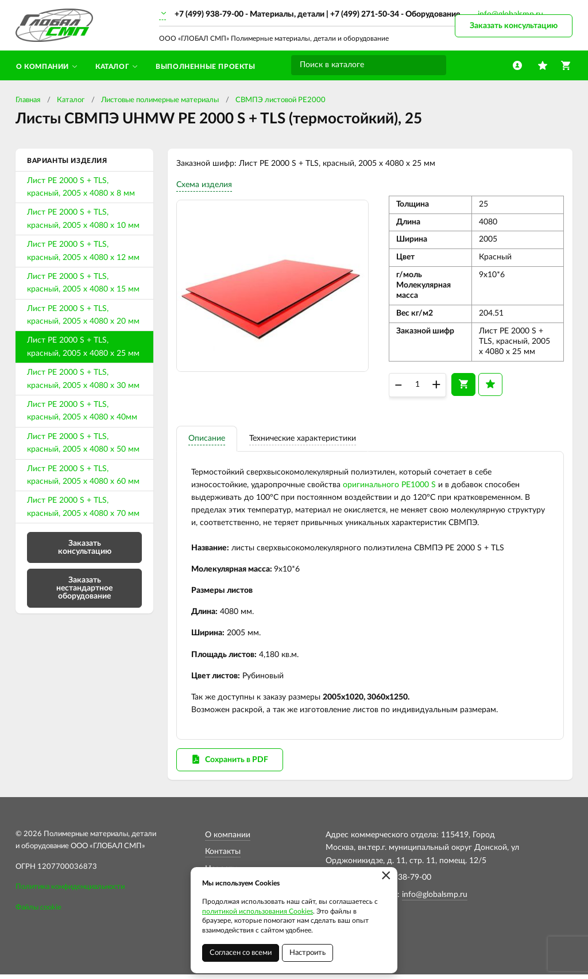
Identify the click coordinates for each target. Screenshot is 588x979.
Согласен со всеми (241, 953)
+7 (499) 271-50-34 (364, 14)
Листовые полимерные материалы (160, 100)
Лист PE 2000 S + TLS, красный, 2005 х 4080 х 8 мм (81, 187)
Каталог (70, 100)
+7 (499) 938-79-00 (209, 14)
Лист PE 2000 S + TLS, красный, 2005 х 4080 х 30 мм (83, 378)
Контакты (223, 857)
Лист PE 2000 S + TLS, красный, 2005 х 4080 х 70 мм (83, 506)
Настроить (307, 953)
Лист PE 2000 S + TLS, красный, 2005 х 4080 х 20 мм (83, 315)
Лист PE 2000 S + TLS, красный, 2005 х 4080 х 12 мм (83, 250)
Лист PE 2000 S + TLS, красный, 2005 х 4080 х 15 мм (83, 283)
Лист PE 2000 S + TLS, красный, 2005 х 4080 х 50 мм (83, 443)
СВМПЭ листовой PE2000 (280, 100)
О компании (227, 840)
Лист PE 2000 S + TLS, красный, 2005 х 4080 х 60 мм (83, 475)
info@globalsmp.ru (434, 899)
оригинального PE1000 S (389, 487)
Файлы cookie (38, 912)
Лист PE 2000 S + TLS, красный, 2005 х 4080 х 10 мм (83, 218)
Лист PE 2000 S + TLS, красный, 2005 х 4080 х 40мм (82, 411)
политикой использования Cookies (257, 911)
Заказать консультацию (514, 26)
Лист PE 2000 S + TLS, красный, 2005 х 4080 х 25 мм (83, 346)
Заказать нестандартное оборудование (84, 588)
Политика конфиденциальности (70, 892)
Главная (28, 100)
